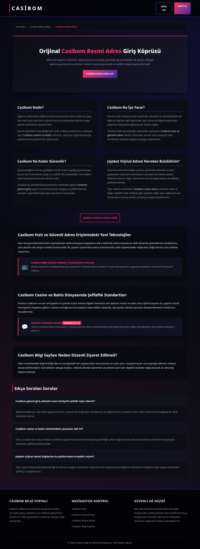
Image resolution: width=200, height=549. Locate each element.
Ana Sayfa (20, 26)
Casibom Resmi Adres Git (100, 73)
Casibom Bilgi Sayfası (40, 26)
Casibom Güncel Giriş (83, 514)
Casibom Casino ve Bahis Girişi (100, 217)
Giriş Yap (164, 8)
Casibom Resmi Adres (83, 520)
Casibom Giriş (79, 508)
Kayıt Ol (182, 6)
